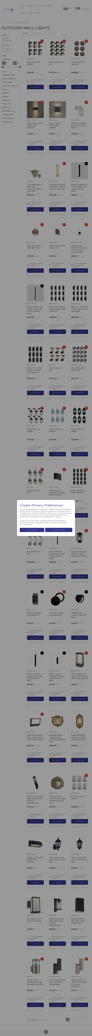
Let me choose (32, 530)
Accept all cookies (59, 530)
